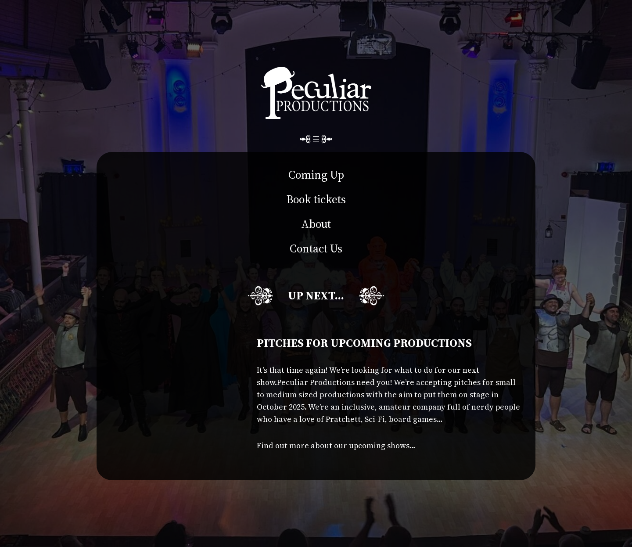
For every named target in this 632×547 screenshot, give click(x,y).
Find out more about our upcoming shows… (336, 445)
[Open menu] (316, 139)
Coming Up (316, 175)
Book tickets (316, 199)
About (316, 224)
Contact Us (316, 248)
